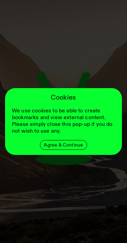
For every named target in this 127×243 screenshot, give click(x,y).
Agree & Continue (63, 145)
